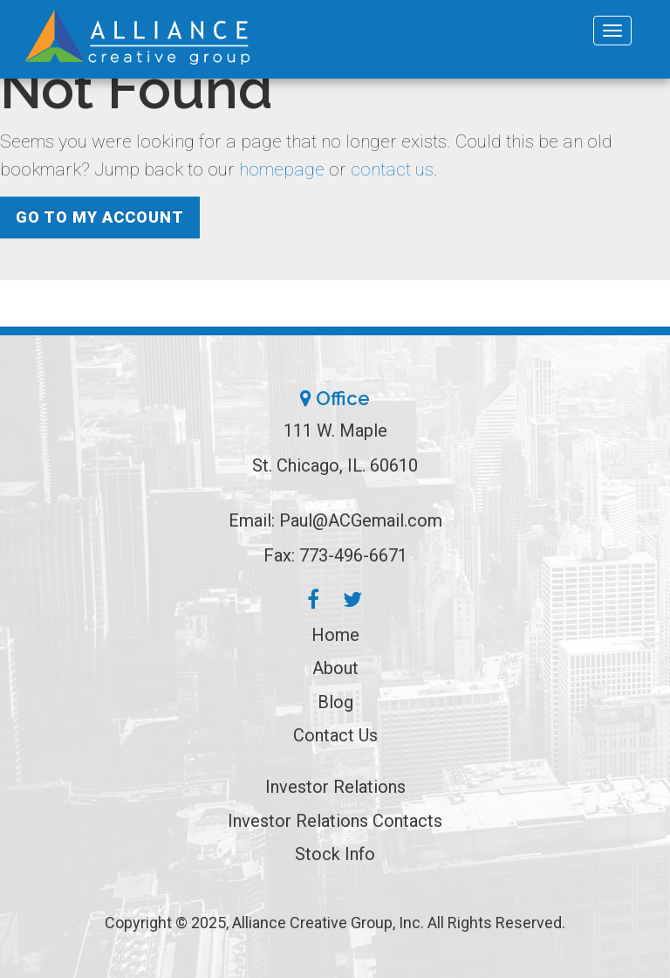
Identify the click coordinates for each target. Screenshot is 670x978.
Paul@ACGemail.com (360, 520)
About (335, 668)
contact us (392, 169)
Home (335, 634)
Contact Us (335, 735)
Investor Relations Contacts (335, 820)
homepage (282, 169)
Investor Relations (335, 786)
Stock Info (335, 854)
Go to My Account (100, 217)
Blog (335, 702)
